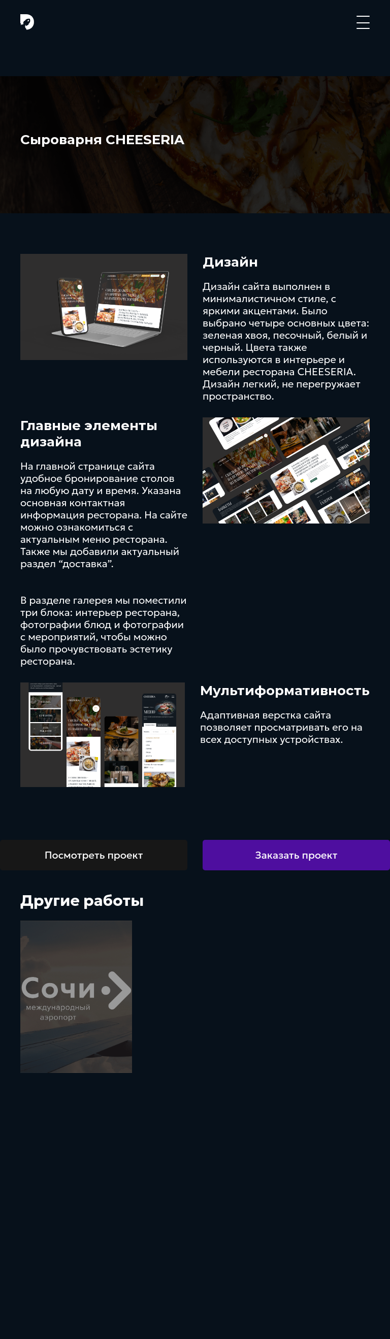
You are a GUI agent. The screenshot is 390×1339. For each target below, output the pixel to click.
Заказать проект (296, 855)
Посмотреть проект (94, 855)
